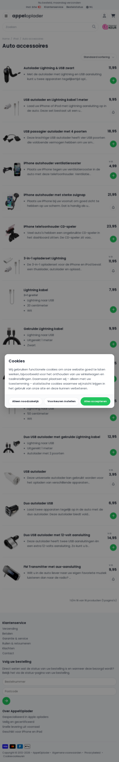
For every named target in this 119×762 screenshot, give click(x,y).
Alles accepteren (95, 401)
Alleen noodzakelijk (25, 401)
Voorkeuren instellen (61, 401)
